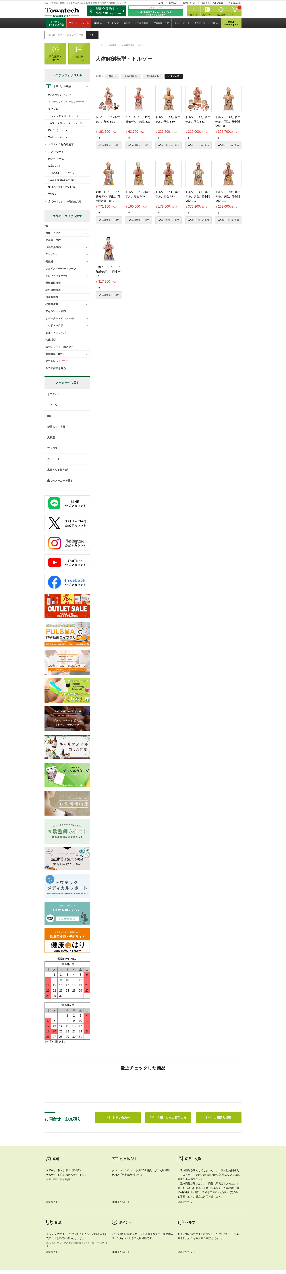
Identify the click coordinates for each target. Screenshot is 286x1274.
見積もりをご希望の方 (212, 3)
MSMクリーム (56, 158)
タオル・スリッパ (55, 332)
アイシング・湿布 (55, 311)
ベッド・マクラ (181, 23)
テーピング (113, 23)
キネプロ (53, 108)
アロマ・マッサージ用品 (206, 23)
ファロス (52, 448)
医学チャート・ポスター (59, 346)
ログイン (194, 15)
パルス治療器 (141, 23)
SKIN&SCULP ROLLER (61, 187)
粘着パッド (54, 165)
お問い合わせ (189, 3)
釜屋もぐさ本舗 (56, 426)
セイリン (52, 405)
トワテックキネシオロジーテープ (67, 101)
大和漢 (51, 437)
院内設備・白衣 (161, 23)
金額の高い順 (152, 76)
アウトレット (53, 361)
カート (234, 15)
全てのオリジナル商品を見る (64, 201)
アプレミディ (55, 151)
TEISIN (52, 194)
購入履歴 (221, 15)
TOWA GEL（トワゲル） (62, 172)
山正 (49, 415)
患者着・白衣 (53, 240)
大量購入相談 (234, 3)
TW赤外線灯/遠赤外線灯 (62, 180)
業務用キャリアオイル (231, 23)
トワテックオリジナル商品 (56, 23)
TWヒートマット (57, 137)
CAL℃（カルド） (58, 130)
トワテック (53, 394)
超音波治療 (51, 297)
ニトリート (53, 459)
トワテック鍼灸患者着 (61, 144)
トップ (99, 45)
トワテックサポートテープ (63, 115)
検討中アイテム (79, 54)
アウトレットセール (79, 23)
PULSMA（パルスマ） (61, 94)
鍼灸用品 (98, 23)
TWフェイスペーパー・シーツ (65, 123)
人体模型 (112, 45)
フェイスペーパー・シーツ (60, 268)
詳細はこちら (53, 1149)
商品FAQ (173, 3)
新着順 (112, 76)
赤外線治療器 (53, 289)
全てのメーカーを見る (60, 480)
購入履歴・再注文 (55, 54)
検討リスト (207, 15)
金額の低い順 (131, 76)
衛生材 (127, 23)
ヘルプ (160, 3)
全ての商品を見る (55, 368)
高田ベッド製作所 (57, 469)
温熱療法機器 (53, 282)
